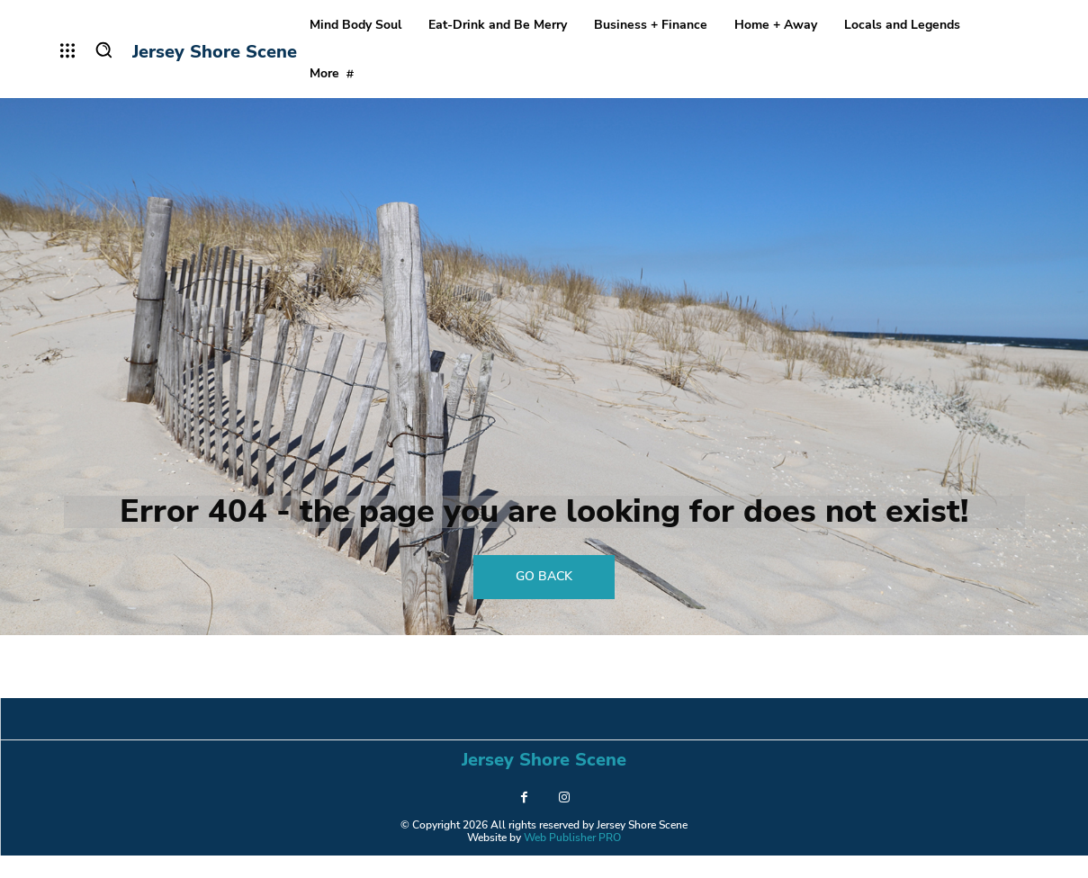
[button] (103, 49)
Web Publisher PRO (572, 860)
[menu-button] (67, 50)
